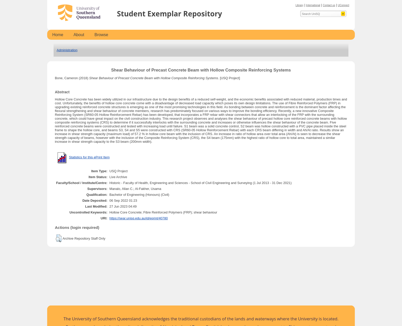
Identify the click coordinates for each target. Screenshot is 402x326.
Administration (67, 50)
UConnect (343, 5)
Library (300, 5)
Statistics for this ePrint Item (89, 157)
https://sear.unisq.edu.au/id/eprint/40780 (138, 218)
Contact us (329, 5)
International (313, 5)
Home (57, 35)
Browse (101, 35)
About (79, 35)
